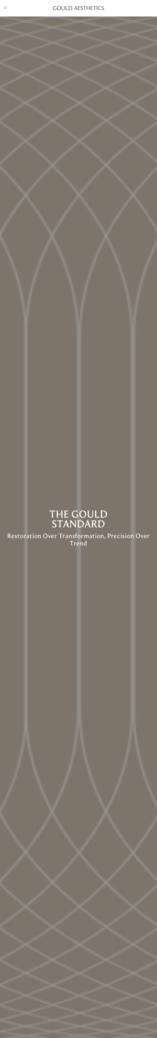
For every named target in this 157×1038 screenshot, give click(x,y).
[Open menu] (5, 8)
